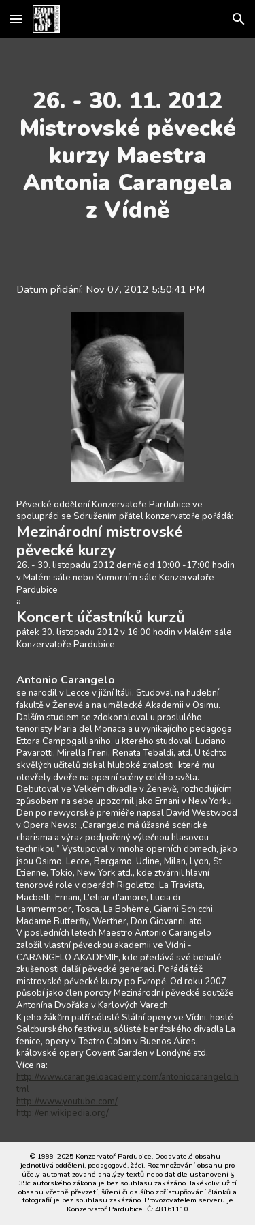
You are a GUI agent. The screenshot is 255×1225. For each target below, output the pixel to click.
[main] (128, 155)
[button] (16, 19)
